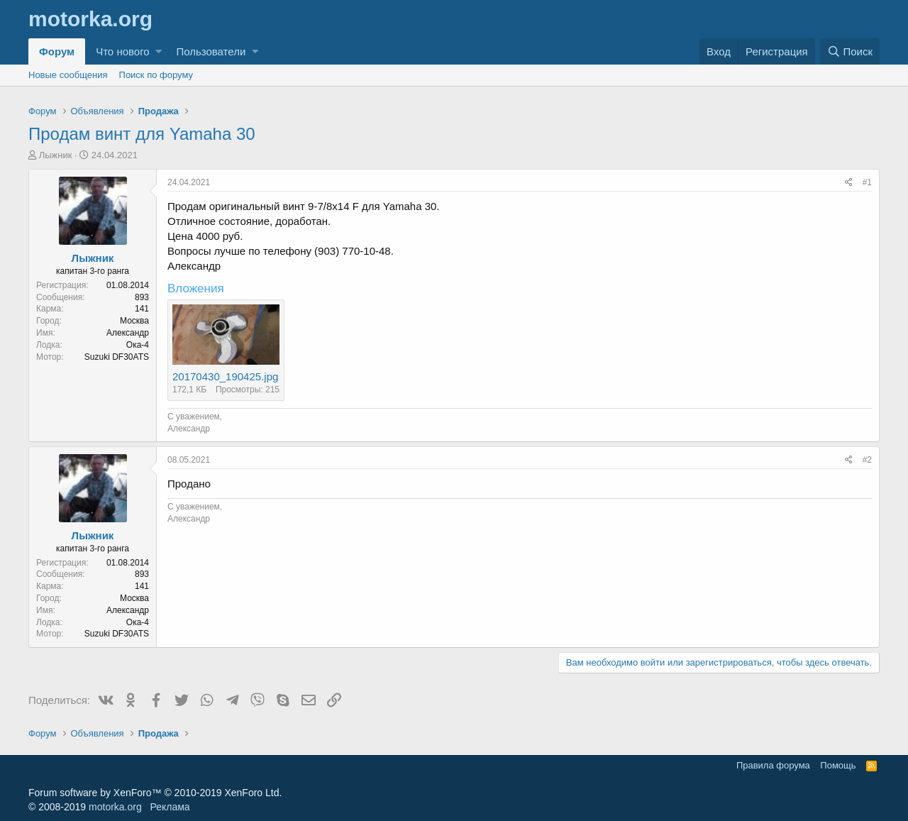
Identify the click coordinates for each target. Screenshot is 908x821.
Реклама (169, 806)
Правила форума (773, 765)
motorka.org (115, 806)
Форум (56, 51)
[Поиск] (850, 51)
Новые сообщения (68, 75)
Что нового (122, 51)
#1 (867, 182)
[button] (158, 51)
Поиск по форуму (156, 75)
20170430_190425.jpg (225, 376)
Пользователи (210, 51)
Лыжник (55, 155)
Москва (134, 321)
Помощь (838, 765)
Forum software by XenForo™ (155, 792)
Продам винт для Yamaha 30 (141, 133)
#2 (867, 460)
